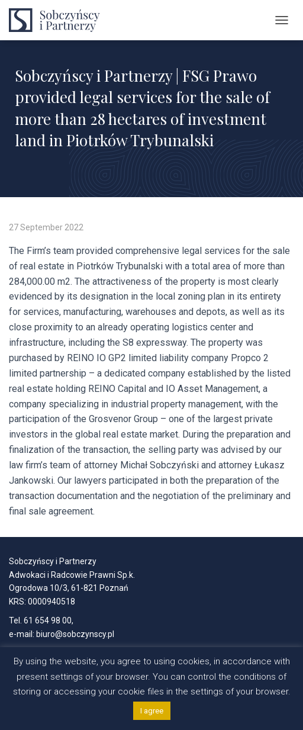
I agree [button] (151, 710)
